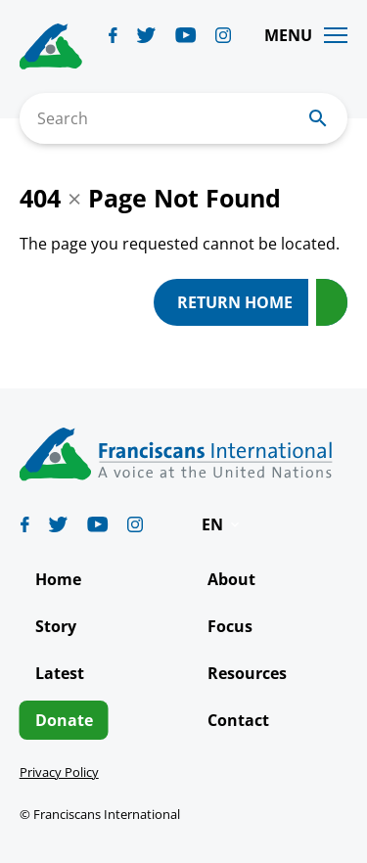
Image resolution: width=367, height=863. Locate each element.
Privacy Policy (59, 772)
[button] (222, 524)
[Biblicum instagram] (223, 35)
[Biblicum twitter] (146, 35)
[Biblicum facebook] (113, 35)
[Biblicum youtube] (186, 35)
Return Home (235, 302)
